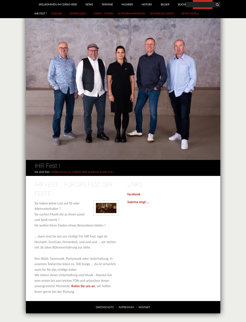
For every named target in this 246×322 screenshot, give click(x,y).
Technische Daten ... (163, 13)
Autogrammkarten (131, 13)
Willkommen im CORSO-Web (58, 4)
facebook (134, 194)
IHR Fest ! (41, 13)
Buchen (183, 4)
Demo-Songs (190, 13)
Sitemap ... (58, 13)
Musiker (127, 4)
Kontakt (144, 307)
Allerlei (94, 172)
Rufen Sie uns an (83, 286)
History (147, 4)
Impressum (126, 307)
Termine (107, 4)
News (89, 4)
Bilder (165, 4)
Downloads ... (79, 13)
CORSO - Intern (103, 13)
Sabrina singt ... (138, 202)
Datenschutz (105, 307)
